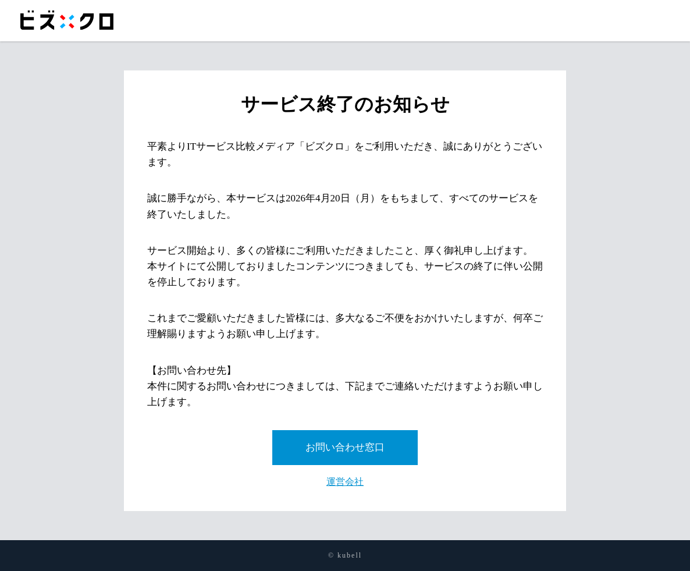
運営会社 (345, 482)
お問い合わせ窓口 (345, 447)
